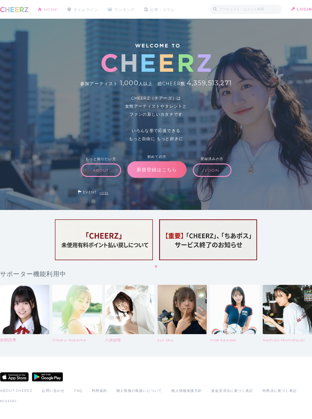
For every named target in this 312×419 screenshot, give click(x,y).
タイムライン (85, 9)
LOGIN (304, 9)
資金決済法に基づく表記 (232, 390)
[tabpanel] (104, 239)
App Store (14, 377)
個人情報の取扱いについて (139, 390)
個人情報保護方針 (186, 390)
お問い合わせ (53, 390)
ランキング (125, 9)
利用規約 (99, 390)
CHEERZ (14, 9)
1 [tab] (156, 266)
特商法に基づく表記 (279, 390)
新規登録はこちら (157, 170)
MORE (103, 193)
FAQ (78, 390)
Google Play (47, 377)
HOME (51, 9)
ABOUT (101, 170)
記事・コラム (163, 9)
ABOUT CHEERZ (16, 390)
